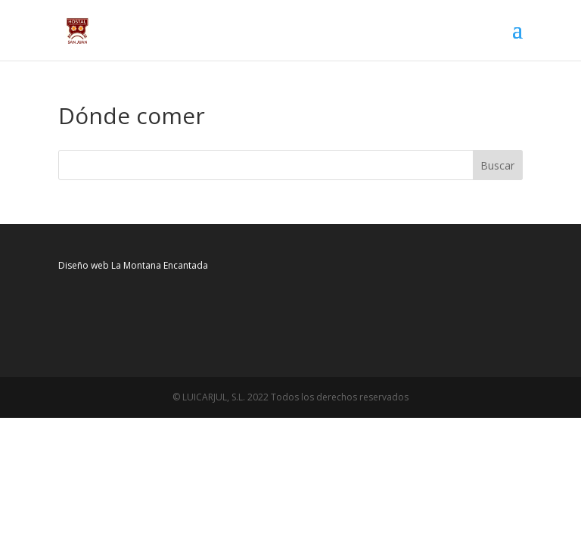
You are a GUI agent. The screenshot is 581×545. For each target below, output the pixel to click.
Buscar (497, 165)
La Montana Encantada (159, 265)
